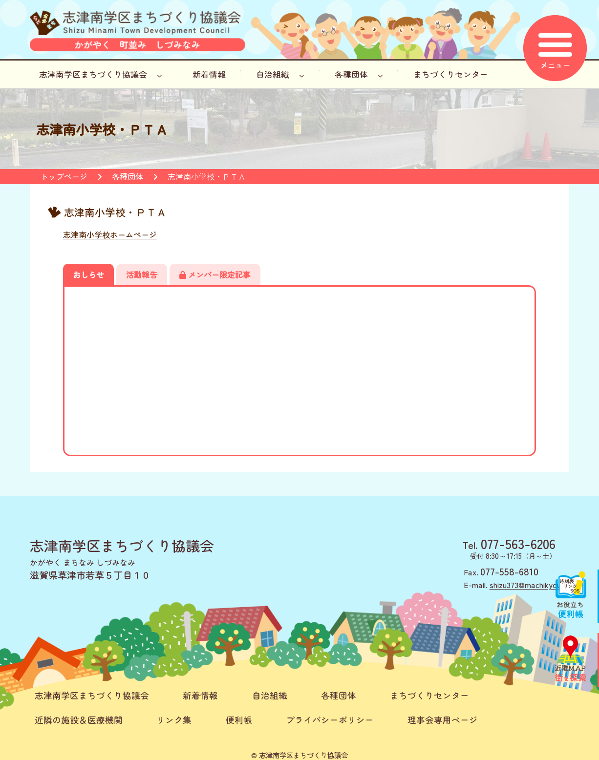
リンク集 (174, 720)
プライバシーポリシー (330, 720)
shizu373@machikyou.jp (529, 585)
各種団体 (359, 74)
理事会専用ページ (442, 720)
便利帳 (239, 720)
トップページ (64, 176)
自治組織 (280, 74)
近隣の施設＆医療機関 (79, 720)
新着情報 (209, 74)
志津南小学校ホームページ (110, 234)
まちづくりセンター (450, 74)
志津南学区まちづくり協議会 (100, 74)
